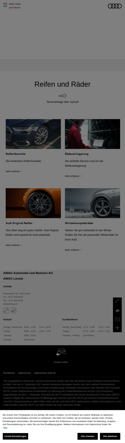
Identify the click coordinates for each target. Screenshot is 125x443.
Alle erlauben (87, 436)
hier (5, 427)
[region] (62, 426)
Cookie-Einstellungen (15, 436)
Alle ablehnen (110, 436)
